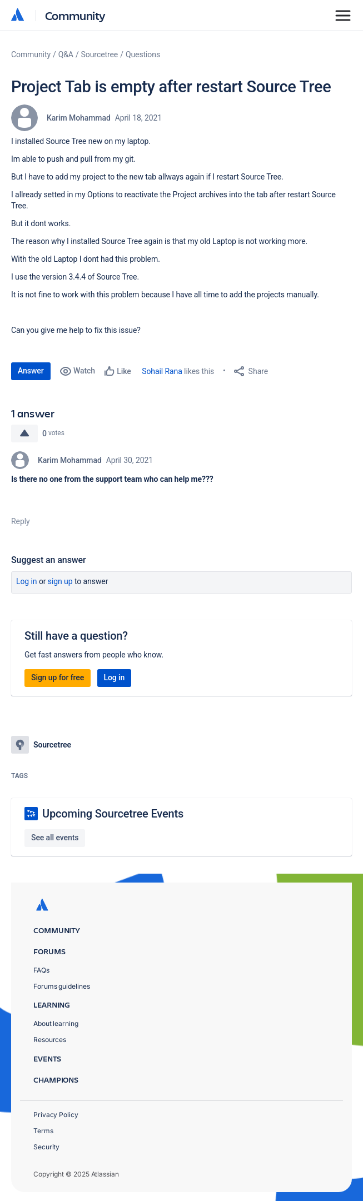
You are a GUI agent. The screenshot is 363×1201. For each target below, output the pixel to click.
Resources (49, 1039)
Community (75, 15)
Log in (26, 581)
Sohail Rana (162, 371)
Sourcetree (99, 54)
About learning (55, 1023)
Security (46, 1147)
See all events (54, 837)
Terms (43, 1131)
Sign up (60, 581)
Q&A (65, 54)
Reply (20, 521)
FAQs (41, 970)
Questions (143, 54)
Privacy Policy (55, 1114)
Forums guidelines (61, 986)
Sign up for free (57, 677)
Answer (31, 370)
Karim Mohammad (79, 117)
